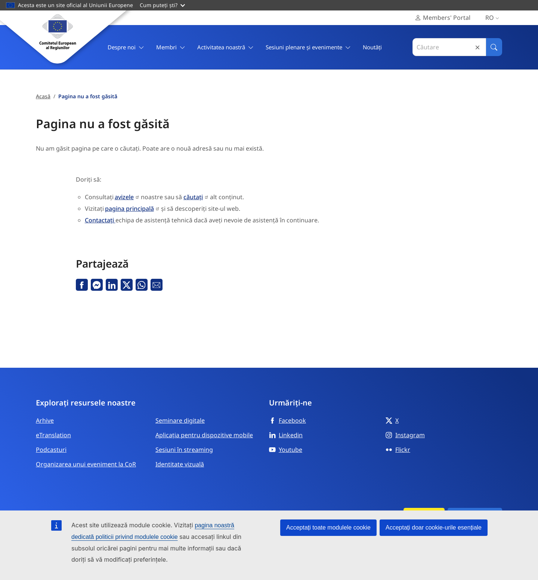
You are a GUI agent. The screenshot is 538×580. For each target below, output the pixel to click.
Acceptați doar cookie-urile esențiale (434, 527)
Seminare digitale (180, 420)
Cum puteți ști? (162, 5)
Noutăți (372, 47)
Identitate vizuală (179, 464)
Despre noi (126, 47)
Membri (170, 47)
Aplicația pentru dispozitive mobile (204, 435)
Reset (477, 47)
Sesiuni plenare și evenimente (308, 47)
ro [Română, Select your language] (493, 17)
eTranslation (53, 435)
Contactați (100, 220)
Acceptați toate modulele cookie (328, 527)
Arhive (45, 420)
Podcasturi (51, 449)
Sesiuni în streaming (184, 449)
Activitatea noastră (225, 47)
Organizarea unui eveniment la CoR (86, 464)
